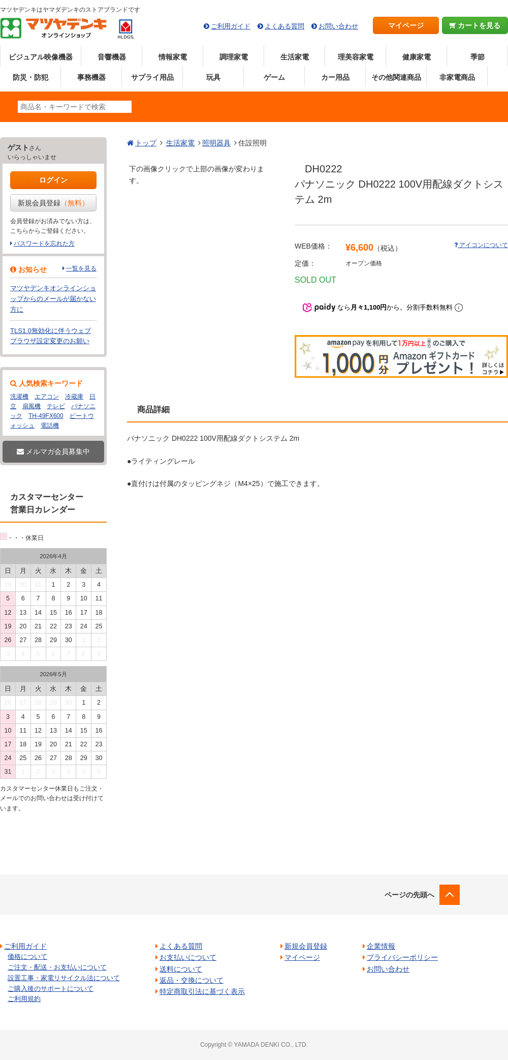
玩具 (213, 77)
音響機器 (112, 57)
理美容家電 (355, 57)
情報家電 (172, 57)
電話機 (50, 425)
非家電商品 (457, 77)
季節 (477, 57)
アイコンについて (481, 245)
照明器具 (216, 143)
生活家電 (294, 57)
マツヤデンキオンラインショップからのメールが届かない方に (53, 298)
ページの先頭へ (409, 895)
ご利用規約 (24, 999)
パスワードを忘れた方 (44, 243)
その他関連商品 (396, 77)
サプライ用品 (152, 77)
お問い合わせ (338, 26)
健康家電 (416, 57)
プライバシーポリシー (402, 957)
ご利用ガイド (230, 26)
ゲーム (274, 77)
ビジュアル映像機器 (41, 57)
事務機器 (91, 77)
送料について (181, 969)
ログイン (53, 180)
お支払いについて (188, 957)
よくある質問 (284, 26)
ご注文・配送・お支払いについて (57, 967)
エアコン (47, 396)
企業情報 (381, 946)
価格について (27, 956)
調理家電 (233, 57)
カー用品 (335, 77)
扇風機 (31, 406)
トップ (145, 143)
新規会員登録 (53, 203)
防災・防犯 (30, 77)
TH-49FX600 (46, 415)
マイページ (406, 25)
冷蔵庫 (74, 396)
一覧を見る (81, 268)
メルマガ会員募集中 (53, 451)
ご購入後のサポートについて (50, 988)
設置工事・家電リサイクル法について (64, 978)
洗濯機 (19, 396)
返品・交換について (192, 980)
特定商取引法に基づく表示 (202, 991)
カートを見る (475, 25)
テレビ (56, 406)
